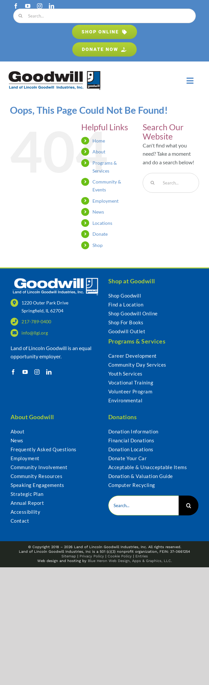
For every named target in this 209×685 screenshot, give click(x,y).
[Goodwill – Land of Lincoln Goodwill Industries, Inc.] (54, 73)
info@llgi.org (34, 333)
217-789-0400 (36, 321)
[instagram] (39, 6)
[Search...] (104, 16)
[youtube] (27, 6)
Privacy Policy (92, 556)
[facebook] (15, 6)
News (98, 212)
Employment (105, 201)
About (98, 151)
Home (98, 140)
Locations (102, 223)
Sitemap (68, 556)
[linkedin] (51, 6)
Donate (100, 234)
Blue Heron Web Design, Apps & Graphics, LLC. (130, 561)
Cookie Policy (120, 556)
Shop (97, 245)
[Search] (20, 16)
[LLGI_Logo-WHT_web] (56, 279)
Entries (141, 556)
